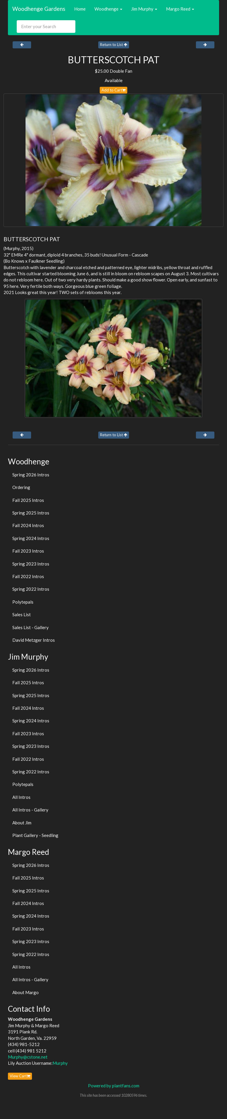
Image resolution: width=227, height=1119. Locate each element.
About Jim (21, 822)
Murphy (60, 1063)
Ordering (21, 487)
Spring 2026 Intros (30, 474)
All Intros (21, 797)
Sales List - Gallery (30, 627)
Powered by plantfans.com (113, 1085)
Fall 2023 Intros (28, 550)
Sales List (21, 614)
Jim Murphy (144, 8)
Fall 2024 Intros (28, 525)
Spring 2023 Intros (30, 563)
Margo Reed (180, 8)
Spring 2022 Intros (30, 589)
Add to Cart (113, 90)
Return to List (113, 44)
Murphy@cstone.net (28, 1056)
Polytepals (22, 602)
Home (80, 8)
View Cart (20, 1076)
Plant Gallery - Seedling (35, 835)
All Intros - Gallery (30, 809)
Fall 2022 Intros (28, 576)
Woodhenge (108, 8)
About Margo (25, 992)
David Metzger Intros (33, 640)
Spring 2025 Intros (30, 512)
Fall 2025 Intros (28, 500)
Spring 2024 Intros (30, 538)
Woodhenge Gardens (38, 8)
